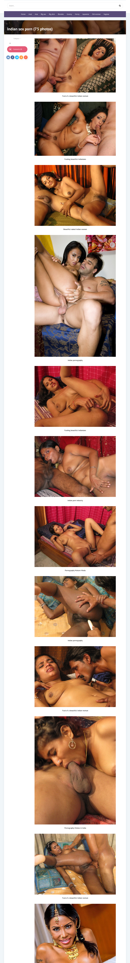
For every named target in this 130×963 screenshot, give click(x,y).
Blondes (61, 14)
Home (23, 14)
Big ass (43, 14)
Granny (69, 14)
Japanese (85, 14)
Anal (30, 14)
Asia (36, 14)
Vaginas (106, 14)
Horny (77, 14)
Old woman (96, 14)
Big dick (52, 14)
